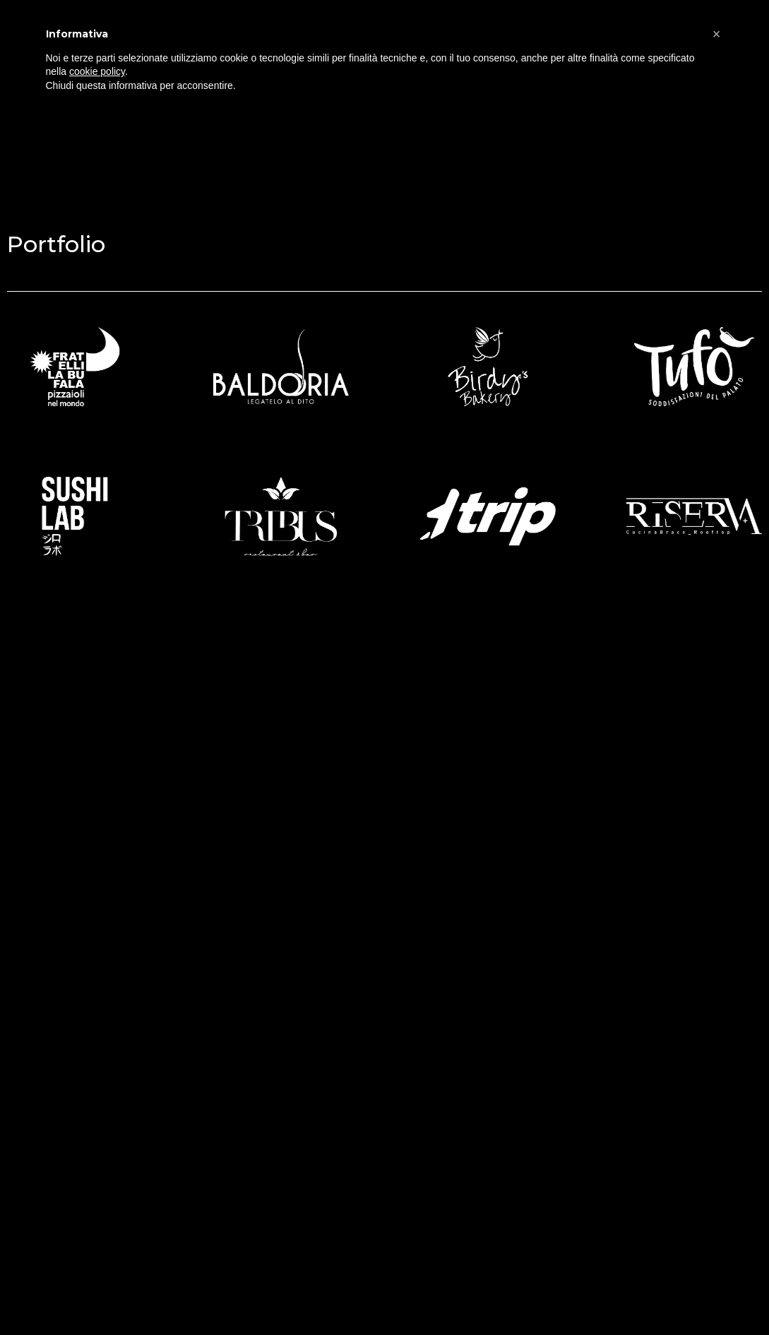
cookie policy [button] (97, 71)
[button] (716, 34)
